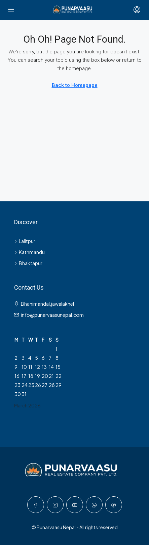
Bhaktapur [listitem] (28, 263)
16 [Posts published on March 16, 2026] (17, 376)
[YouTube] (74, 504)
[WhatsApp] (94, 504)
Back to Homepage (75, 85)
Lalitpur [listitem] (24, 241)
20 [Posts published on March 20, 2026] (45, 376)
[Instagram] (55, 504)
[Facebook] (35, 504)
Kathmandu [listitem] (29, 252)
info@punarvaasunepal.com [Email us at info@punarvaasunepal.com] (52, 315)
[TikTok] (113, 504)
